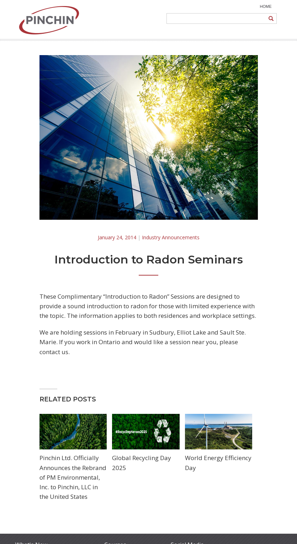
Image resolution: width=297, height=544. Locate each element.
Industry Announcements (171, 237)
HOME (266, 6)
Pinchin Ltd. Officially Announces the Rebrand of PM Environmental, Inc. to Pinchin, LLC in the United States (72, 477)
